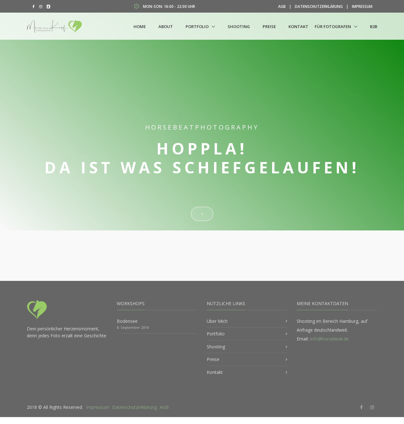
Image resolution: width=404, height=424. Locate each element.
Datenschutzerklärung (319, 6)
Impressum (362, 6)
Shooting (239, 26)
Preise (269, 26)
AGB (282, 6)
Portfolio (197, 26)
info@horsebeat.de (329, 339)
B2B (373, 26)
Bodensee (127, 321)
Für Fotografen (333, 26)
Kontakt (298, 26)
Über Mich (217, 321)
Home (140, 26)
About (165, 26)
